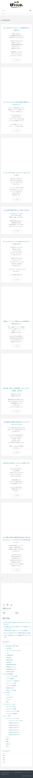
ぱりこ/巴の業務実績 (8, 673)
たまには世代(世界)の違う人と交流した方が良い (16, 210)
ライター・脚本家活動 (11, 685)
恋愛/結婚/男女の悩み (11, 664)
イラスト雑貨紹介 (10, 678)
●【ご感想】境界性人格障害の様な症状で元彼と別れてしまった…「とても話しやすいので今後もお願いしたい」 (16, 540)
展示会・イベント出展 (11, 690)
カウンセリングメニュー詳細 (13, 711)
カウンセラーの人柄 (11, 706)
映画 (7, 741)
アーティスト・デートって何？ (16, 720)
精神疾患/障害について (12, 669)
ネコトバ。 (9, 699)
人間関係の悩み (10, 655)
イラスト (8, 694)
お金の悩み (9, 648)
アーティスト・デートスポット (13, 718)
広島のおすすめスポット (14, 730)
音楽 (7, 746)
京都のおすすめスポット (14, 723)
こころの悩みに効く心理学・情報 (11, 645)
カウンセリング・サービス (9, 704)
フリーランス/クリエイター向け (13, 650)
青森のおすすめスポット (14, 732)
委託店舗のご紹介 (10, 688)
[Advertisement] (16, 592)
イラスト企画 (9, 697)
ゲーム (8, 737)
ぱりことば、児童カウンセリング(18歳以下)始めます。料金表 (17, 632)
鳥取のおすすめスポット (14, 734)
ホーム (3, 13)
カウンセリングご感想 (11, 709)
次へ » (11, 578)
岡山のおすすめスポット (14, 725)
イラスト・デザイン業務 (12, 676)
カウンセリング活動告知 (12, 713)
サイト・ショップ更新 (11, 683)
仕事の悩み (9, 657)
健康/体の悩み (10, 659)
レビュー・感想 (7, 715)
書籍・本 (8, 744)
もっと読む (16, 60)
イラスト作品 (7, 692)
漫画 (7, 702)
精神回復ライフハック (11, 667)
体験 (7, 739)
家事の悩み (9, 662)
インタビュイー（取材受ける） (13, 680)
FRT (31, 775)
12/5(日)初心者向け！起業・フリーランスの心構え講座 (16, 630)
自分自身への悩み (10, 671)
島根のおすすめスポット (14, 727)
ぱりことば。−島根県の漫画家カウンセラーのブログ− (20, 772)
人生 (7, 652)
